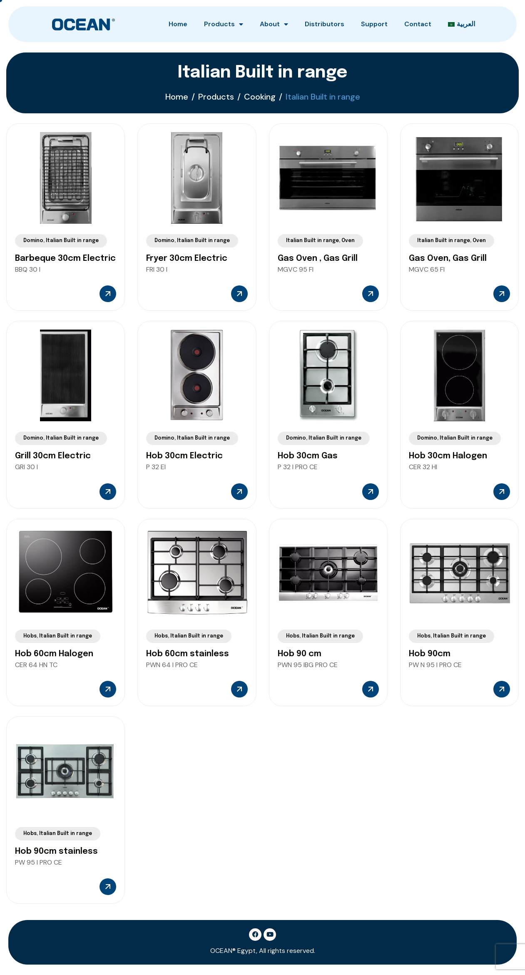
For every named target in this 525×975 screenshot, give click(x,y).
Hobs (30, 636)
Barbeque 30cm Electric (65, 258)
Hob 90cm (429, 654)
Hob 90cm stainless (56, 851)
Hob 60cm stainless (187, 654)
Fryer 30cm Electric (186, 258)
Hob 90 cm (299, 654)
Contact (417, 24)
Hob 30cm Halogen (448, 456)
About (274, 24)
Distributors (324, 24)
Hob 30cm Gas (308, 456)
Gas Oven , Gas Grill (318, 258)
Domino (33, 240)
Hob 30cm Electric (184, 456)
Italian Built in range (72, 240)
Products (223, 24)
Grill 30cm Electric (53, 456)
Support (374, 24)
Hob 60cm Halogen (54, 654)
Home (178, 24)
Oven (348, 240)
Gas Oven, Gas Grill (448, 258)
